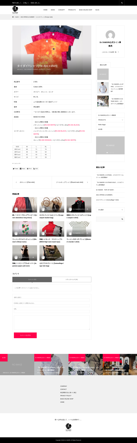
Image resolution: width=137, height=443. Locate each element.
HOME (45, 10)
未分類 (100, 129)
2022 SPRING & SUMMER (31, 69)
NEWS (53, 10)
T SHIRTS (48, 69)
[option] (110, 146)
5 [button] (113, 152)
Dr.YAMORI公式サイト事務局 (107, 115)
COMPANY (63, 386)
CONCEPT (61, 10)
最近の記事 (103, 65)
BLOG (97, 10)
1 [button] (107, 152)
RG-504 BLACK (60, 131)
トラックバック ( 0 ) (72, 279)
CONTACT (63, 389)
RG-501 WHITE (70, 140)
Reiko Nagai (102, 124)
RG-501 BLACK (73, 125)
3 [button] (110, 152)
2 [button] (108, 152)
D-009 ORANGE (45, 140)
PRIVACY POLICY (65, 395)
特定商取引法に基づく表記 (68, 392)
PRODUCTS (72, 10)
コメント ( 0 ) (32, 279)
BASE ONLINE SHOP (85, 10)
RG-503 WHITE (50, 125)
